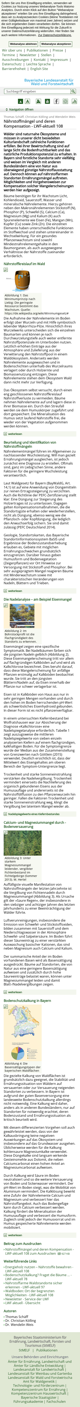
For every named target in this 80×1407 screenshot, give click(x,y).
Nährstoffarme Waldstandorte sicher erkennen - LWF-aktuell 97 (33, 1285)
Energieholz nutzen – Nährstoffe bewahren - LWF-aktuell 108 (39, 1269)
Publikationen (37, 50)
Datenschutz (12, 64)
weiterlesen (15, 434)
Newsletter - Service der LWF (27, 1299)
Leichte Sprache (38, 64)
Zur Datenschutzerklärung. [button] (55, 35)
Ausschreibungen (15, 59)
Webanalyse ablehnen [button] (23, 44)
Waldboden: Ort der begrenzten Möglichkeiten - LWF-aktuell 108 (29, 1293)
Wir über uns (12, 50)
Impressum (59, 59)
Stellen (46, 55)
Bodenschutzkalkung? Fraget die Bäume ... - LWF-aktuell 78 (38, 1277)
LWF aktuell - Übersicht (22, 1303)
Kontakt (40, 59)
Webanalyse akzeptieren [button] (56, 44)
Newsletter (28, 55)
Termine (8, 55)
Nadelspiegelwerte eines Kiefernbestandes (33, 814)
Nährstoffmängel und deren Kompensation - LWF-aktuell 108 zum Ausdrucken (39, 1251)
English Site (39, 69)
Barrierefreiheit (14, 69)
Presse (58, 50)
